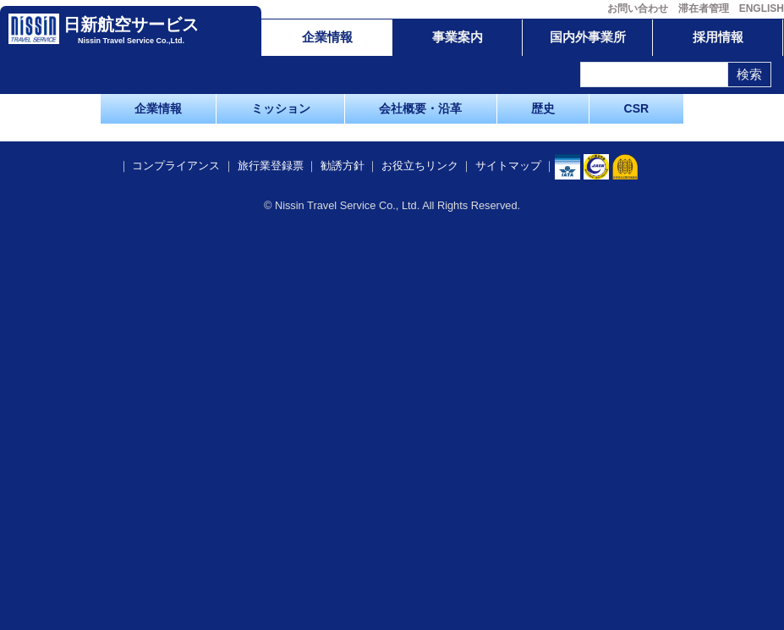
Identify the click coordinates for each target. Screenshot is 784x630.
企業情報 (327, 37)
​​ (596, 564)
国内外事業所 (588, 37)
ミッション (280, 108)
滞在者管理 (703, 8)
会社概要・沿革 (420, 108)
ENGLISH (761, 8)
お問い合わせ (637, 8)
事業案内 (457, 37)
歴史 (543, 108)
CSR (637, 108)
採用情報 (718, 37)
